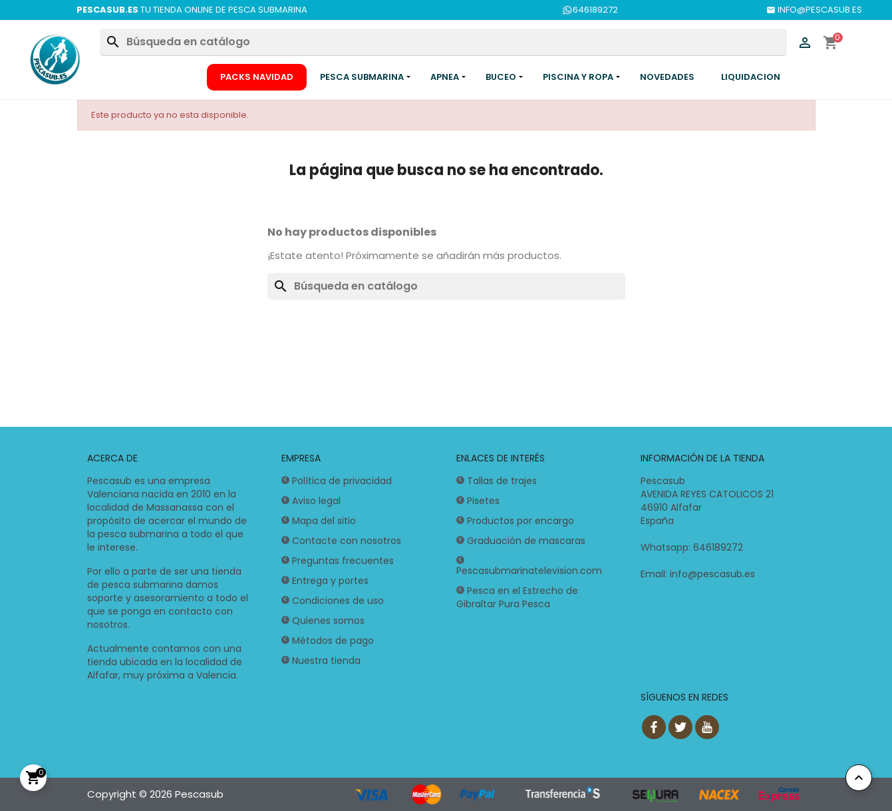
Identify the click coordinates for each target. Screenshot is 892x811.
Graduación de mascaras (526, 540)
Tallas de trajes (502, 480)
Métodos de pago (333, 640)
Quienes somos (328, 620)
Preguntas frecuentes (343, 560)
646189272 (589, 9)
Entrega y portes (330, 580)
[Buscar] (443, 42)
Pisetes (483, 500)
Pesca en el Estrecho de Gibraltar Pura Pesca (517, 597)
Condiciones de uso (338, 600)
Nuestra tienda (326, 660)
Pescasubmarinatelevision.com (529, 570)
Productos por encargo (520, 520)
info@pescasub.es (712, 574)
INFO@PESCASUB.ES (814, 9)
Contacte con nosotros (346, 540)
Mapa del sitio (324, 520)
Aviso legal (316, 500)
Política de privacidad (342, 480)
